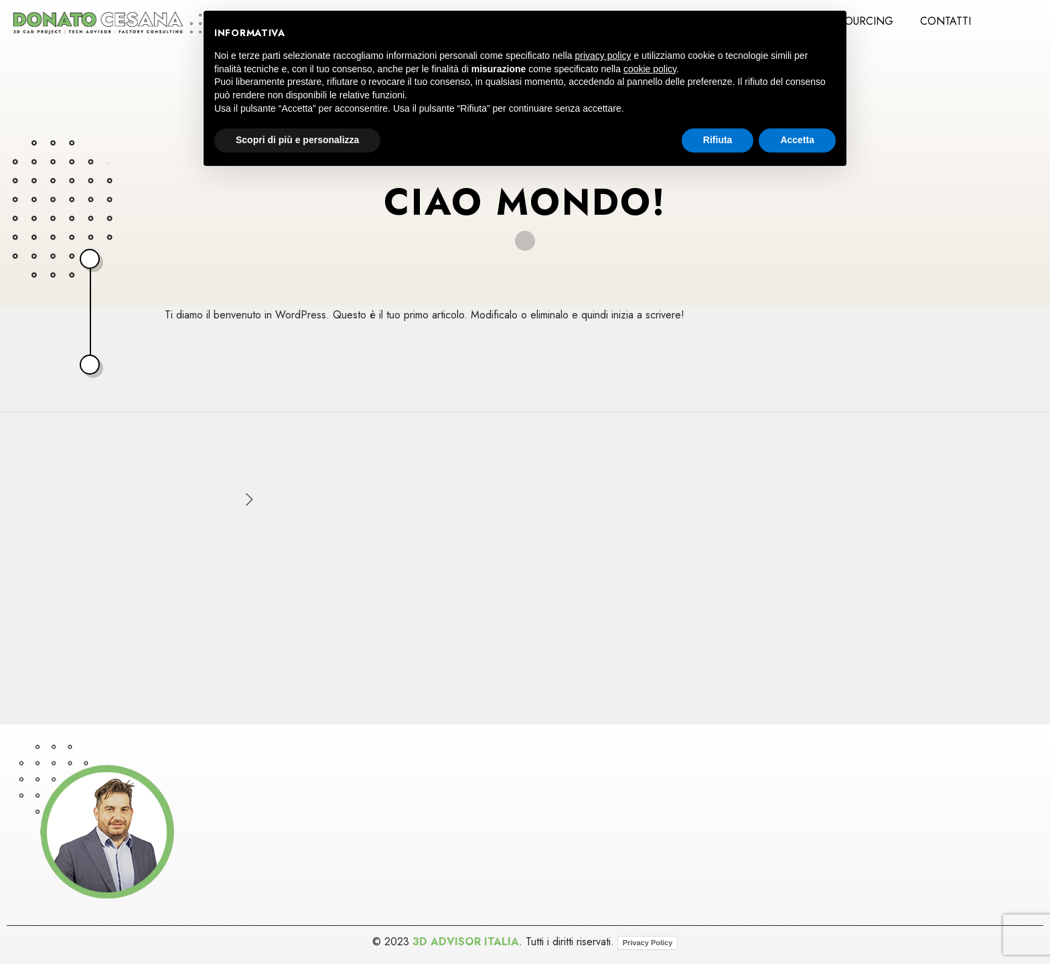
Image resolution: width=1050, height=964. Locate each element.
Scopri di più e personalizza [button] (297, 139)
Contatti (945, 21)
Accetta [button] (797, 139)
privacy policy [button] (603, 55)
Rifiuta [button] (718, 139)
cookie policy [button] (649, 69)
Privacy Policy (648, 943)
